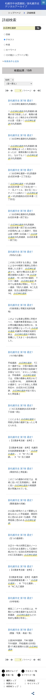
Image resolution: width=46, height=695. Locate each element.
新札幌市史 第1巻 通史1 (20, 100)
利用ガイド (11, 683)
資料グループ (12, 671)
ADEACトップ (12, 686)
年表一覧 (10, 675)
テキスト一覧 (31, 671)
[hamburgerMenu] (43, 2)
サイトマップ (33, 683)
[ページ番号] (18, 90)
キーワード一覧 (28, 675)
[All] (19, 28)
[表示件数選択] (9, 80)
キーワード (11, 50)
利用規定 (31, 680)
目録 (8, 34)
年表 (8, 44)
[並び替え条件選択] (18, 83)
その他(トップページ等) (17, 55)
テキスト (10, 39)
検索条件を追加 (11, 61)
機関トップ (11, 680)
